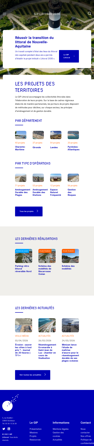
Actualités (57, 439)
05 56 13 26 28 (11, 423)
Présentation (36, 429)
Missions (34, 432)
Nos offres (86, 436)
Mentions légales (61, 429)
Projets (33, 436)
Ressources (35, 439)
